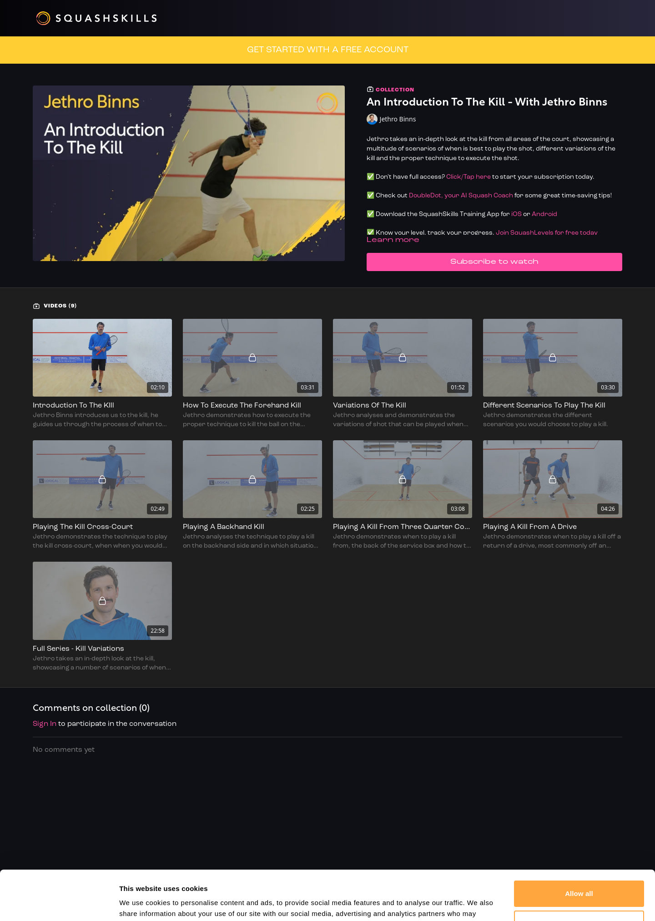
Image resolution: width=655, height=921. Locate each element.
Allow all (579, 847)
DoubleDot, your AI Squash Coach (461, 195)
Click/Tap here (468, 177)
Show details (140, 903)
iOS (516, 214)
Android (544, 214)
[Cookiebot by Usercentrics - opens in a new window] (59, 903)
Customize (579, 877)
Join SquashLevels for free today (547, 233)
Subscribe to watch (494, 262)
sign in (44, 724)
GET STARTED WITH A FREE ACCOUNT (327, 50)
